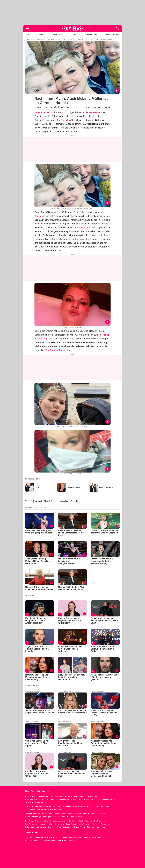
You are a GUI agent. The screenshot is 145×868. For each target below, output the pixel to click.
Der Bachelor (51, 350)
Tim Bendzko (63, 120)
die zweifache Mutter (81, 227)
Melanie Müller (41, 112)
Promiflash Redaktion (59, 107)
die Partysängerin (93, 112)
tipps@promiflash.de (69, 501)
